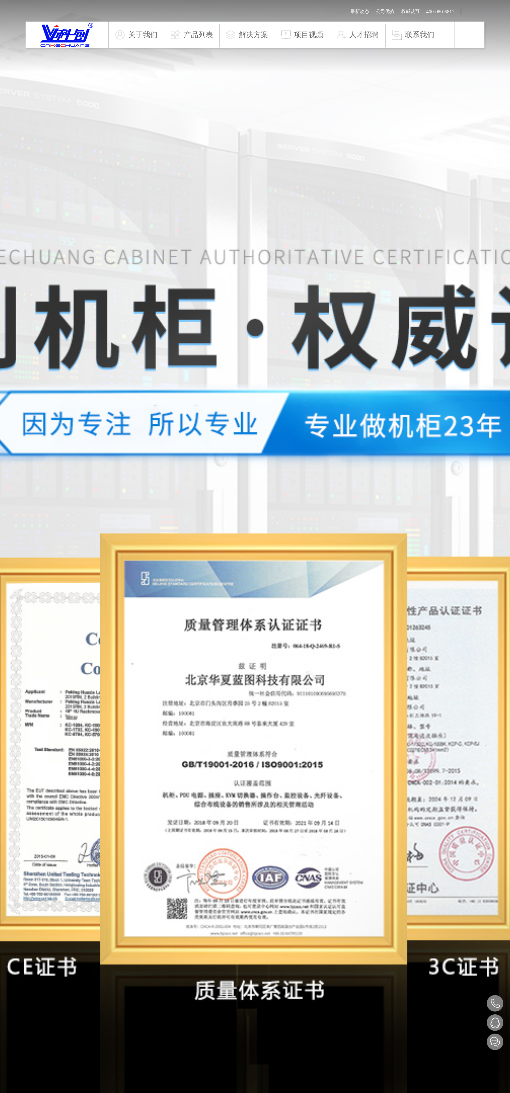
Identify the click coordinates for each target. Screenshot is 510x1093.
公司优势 (385, 11)
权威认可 (410, 11)
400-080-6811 (440, 11)
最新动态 (360, 11)
